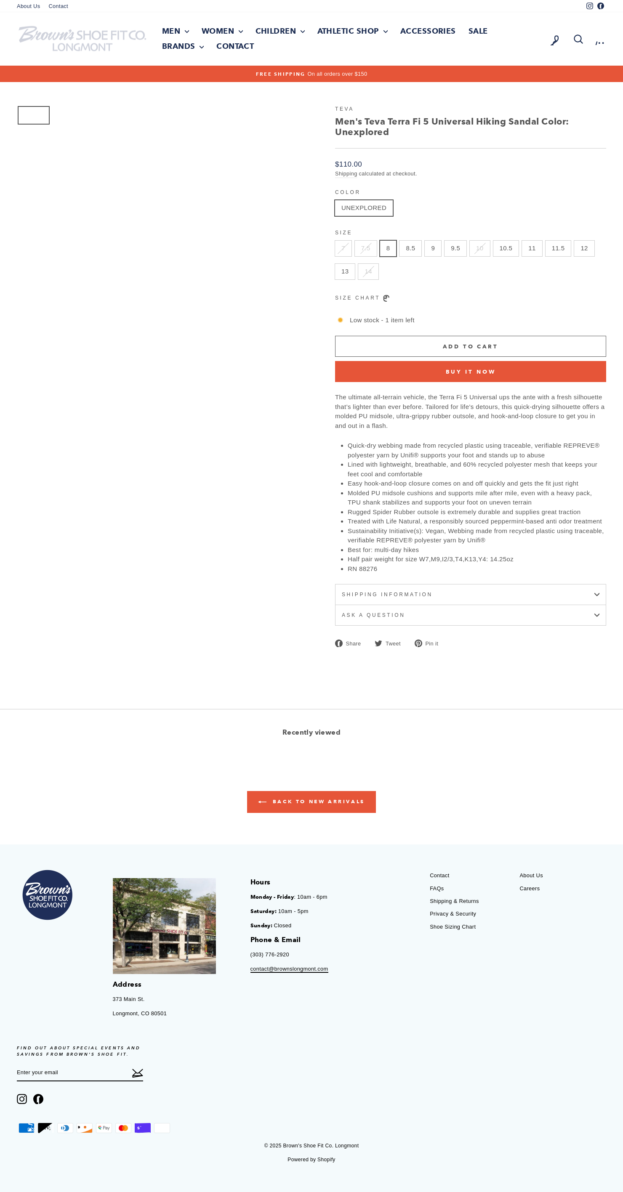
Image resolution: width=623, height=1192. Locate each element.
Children (280, 31)
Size (343, 233)
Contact (58, 6)
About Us (28, 6)
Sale (478, 31)
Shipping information (470, 595)
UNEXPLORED (363, 208)
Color (348, 193)
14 (368, 271)
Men (175, 31)
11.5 (558, 248)
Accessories (428, 31)
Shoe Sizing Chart (453, 927)
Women (222, 31)
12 (584, 248)
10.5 (506, 248)
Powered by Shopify (311, 1160)
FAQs (437, 888)
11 (531, 248)
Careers (529, 888)
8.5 (410, 248)
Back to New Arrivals (311, 802)
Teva (344, 109)
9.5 (455, 248)
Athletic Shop (352, 31)
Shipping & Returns (454, 901)
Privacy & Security (453, 914)
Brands (183, 46)
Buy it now (471, 371)
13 (345, 271)
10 (479, 248)
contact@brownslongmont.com (289, 969)
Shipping (346, 173)
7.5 (365, 248)
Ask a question (470, 616)
